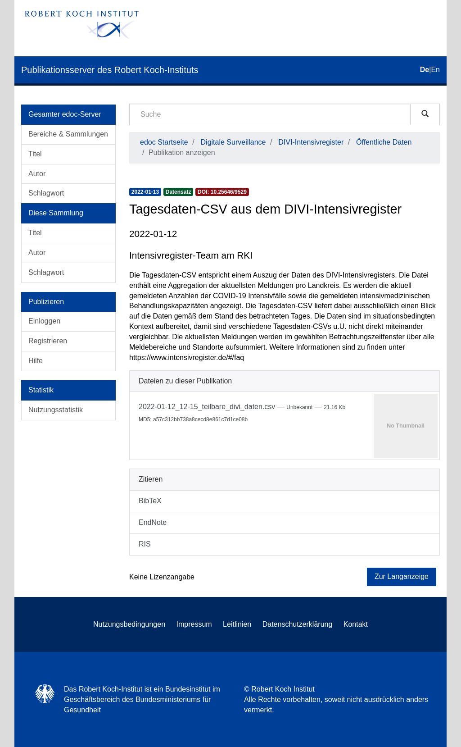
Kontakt (355, 624)
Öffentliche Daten (383, 142)
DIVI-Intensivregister (310, 142)
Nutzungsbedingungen (129, 624)
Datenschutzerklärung (297, 624)
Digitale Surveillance (233, 142)
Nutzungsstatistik (55, 410)
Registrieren (47, 341)
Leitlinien (237, 624)
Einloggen (44, 321)
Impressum (194, 624)
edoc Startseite (164, 142)
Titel (35, 154)
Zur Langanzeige (402, 576)
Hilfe (35, 360)
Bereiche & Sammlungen (68, 134)
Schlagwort (46, 193)
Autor (36, 174)
